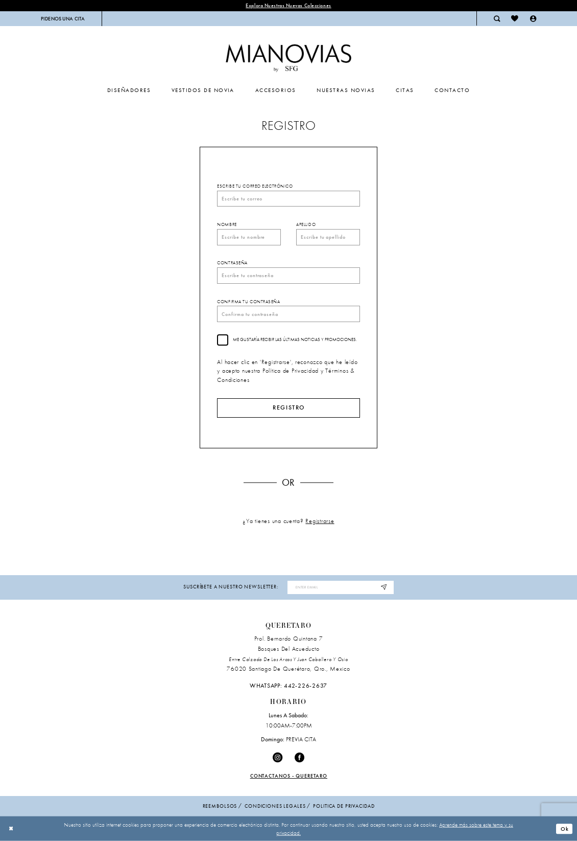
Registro (289, 407)
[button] (533, 18)
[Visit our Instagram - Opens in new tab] (277, 758)
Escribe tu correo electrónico (255, 186)
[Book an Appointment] (63, 18)
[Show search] (497, 18)
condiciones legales (275, 806)
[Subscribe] (384, 587)
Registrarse (319, 521)
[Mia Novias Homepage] (288, 56)
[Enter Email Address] (340, 587)
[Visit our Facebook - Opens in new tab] (299, 758)
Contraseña (232, 263)
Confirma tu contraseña (248, 302)
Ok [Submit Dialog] (565, 828)
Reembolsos (220, 806)
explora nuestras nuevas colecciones (288, 5)
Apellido (306, 224)
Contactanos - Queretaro (289, 775)
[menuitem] (63, 18)
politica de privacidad (343, 806)
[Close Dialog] (11, 828)
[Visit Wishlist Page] (515, 18)
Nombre (226, 224)
